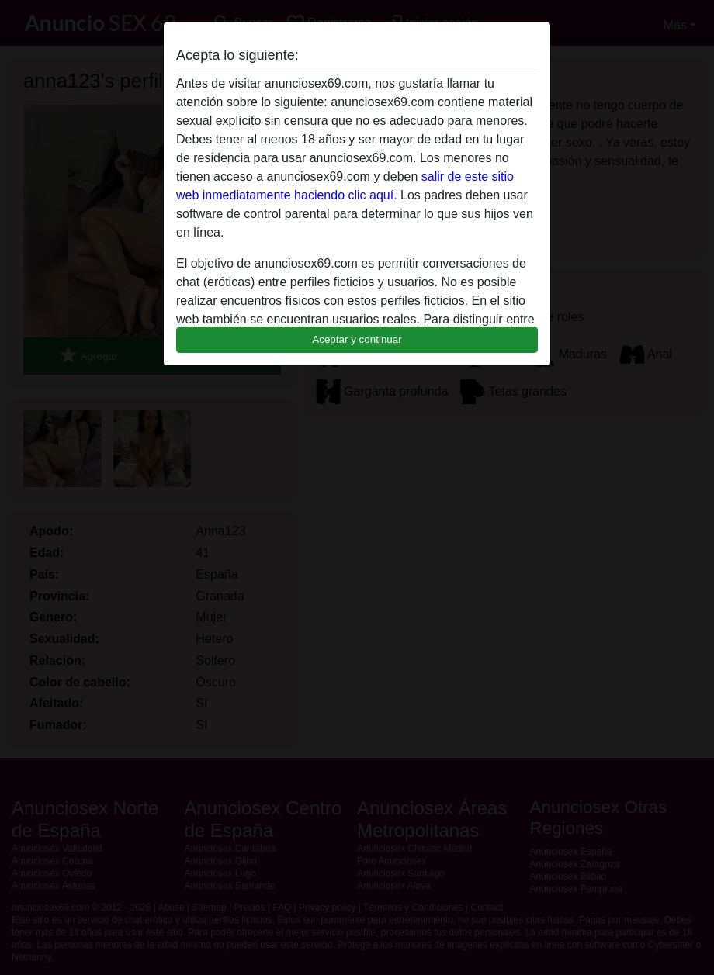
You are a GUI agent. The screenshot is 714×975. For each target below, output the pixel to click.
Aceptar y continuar (357, 339)
